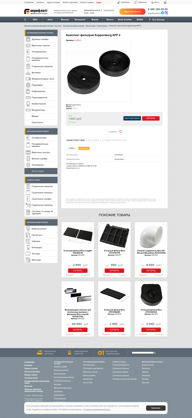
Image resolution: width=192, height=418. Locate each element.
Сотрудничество (31, 378)
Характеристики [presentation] (75, 140)
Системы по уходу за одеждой (42, 212)
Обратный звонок (132, 12)
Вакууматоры (38, 110)
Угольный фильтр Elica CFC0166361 (114, 311)
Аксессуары (91, 26)
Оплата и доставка (70, 2)
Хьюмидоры (38, 164)
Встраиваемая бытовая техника (40, 33)
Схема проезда (109, 10)
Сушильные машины (42, 192)
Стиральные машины (42, 66)
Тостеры (36, 253)
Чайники (36, 241)
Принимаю (155, 408)
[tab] (76, 140)
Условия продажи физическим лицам (36, 382)
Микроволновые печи (43, 78)
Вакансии (28, 386)
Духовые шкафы (40, 39)
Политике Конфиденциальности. (97, 410)
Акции (98, 2)
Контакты (40, 2)
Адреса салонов (53, 2)
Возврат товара (30, 375)
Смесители (37, 122)
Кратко (71, 148)
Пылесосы (37, 235)
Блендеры (37, 247)
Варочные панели (41, 45)
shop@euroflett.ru (154, 13)
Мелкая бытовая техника (37, 222)
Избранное (142, 2)
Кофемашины (38, 91)
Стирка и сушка (33, 180)
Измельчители (39, 228)
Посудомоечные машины (40, 59)
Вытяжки (36, 72)
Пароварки (37, 85)
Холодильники (39, 51)
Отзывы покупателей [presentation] (114, 140)
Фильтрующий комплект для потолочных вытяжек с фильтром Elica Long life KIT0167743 (78, 313)
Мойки (35, 116)
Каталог (58, 26)
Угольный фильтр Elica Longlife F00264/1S (78, 252)
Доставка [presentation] (93, 140)
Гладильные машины (42, 205)
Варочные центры (41, 152)
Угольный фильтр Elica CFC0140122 (151, 311)
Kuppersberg (102, 26)
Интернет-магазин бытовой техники (38, 26)
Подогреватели (39, 97)
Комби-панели (39, 103)
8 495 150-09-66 (158, 9)
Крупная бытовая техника (73, 26)
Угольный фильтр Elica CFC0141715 (114, 252)
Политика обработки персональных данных (33, 390)
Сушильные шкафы (41, 198)
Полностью (84, 148)
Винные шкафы (39, 158)
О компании (29, 2)
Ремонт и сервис (87, 2)
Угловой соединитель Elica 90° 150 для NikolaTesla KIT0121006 (151, 252)
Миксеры (36, 260)
